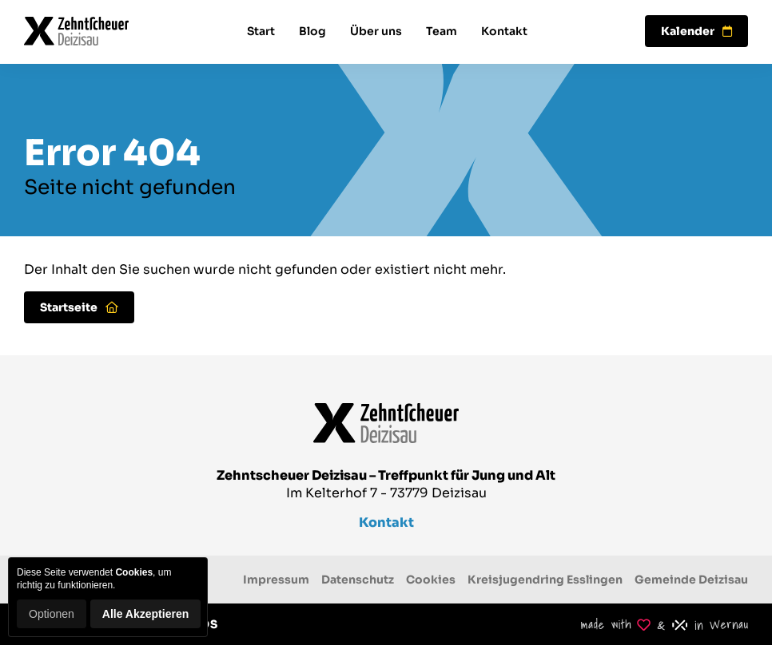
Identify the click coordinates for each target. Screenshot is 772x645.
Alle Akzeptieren (145, 613)
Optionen (51, 613)
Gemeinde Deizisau (691, 579)
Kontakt (504, 31)
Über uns (376, 31)
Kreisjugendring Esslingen (545, 579)
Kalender (696, 31)
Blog (312, 31)
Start (261, 31)
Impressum (276, 579)
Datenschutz (357, 579)
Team (441, 31)
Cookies (431, 579)
